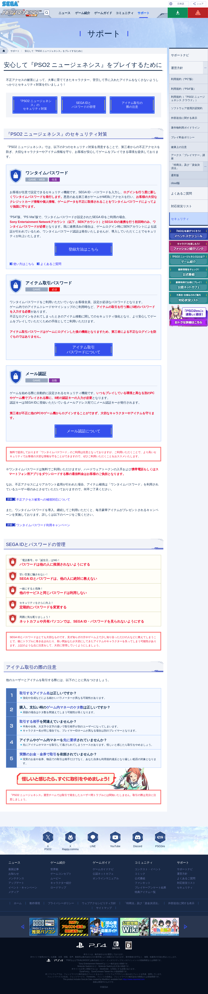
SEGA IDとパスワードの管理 (83, 104)
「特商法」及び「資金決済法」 (189, 166)
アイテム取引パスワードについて (83, 349)
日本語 (180, 3)
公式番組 (140, 878)
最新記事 (13, 869)
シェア (200, 3)
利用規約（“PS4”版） (183, 88)
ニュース (64, 13)
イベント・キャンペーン (22, 887)
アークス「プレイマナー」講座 (188, 157)
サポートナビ (180, 55)
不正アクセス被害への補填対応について (43, 499)
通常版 (175, 175)
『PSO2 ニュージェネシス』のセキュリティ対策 (35, 104)
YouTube (115, 839)
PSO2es (160, 839)
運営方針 (189, 67)
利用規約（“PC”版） (183, 79)
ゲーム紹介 (82, 13)
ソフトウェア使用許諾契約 (186, 108)
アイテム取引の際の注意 (132, 104)
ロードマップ (58, 887)
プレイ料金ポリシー (183, 137)
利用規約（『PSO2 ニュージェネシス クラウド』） (188, 98)
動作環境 (35, 903)
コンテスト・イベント (148, 869)
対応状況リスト (181, 206)
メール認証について (83, 431)
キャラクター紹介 (60, 882)
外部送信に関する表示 (184, 117)
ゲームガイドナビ (103, 869)
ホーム (18, 903)
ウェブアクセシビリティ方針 (99, 903)
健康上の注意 (179, 147)
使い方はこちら (23, 264)
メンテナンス (16, 878)
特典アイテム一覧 (145, 891)
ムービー (55, 878)
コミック (140, 873)
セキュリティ (180, 218)
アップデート (16, 882)
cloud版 (175, 183)
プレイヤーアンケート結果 (150, 887)
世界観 (54, 869)
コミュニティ (125, 13)
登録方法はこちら (83, 249)
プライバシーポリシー (61, 903)
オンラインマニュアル (106, 878)
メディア (13, 891)
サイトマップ (104, 907)
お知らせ (13, 873)
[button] (25, 927)
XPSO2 (48, 841)
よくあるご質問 (50, 264)
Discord (137, 839)
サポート (144, 13)
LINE (92, 839)
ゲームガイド (103, 13)
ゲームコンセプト (60, 873)
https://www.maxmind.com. (134, 979)
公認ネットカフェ (103, 873)
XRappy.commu (70, 841)
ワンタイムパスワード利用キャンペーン (43, 525)
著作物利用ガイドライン (185, 127)
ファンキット (142, 882)
